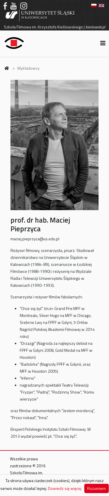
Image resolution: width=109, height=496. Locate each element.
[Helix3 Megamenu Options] (103, 43)
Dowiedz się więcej (64, 488)
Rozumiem (96, 488)
